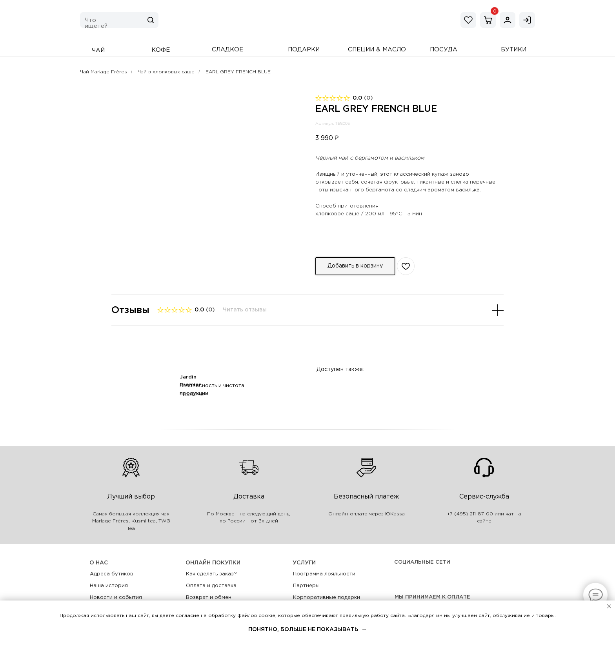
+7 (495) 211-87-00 (470, 514)
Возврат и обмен (208, 597)
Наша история (109, 586)
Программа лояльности (324, 574)
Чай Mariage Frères (103, 72)
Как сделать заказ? (211, 574)
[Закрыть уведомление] (609, 606)
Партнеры (306, 586)
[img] (507, 20)
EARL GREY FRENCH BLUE (238, 72)
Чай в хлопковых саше (166, 72)
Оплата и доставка (211, 586)
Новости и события (116, 597)
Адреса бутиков (111, 574)
